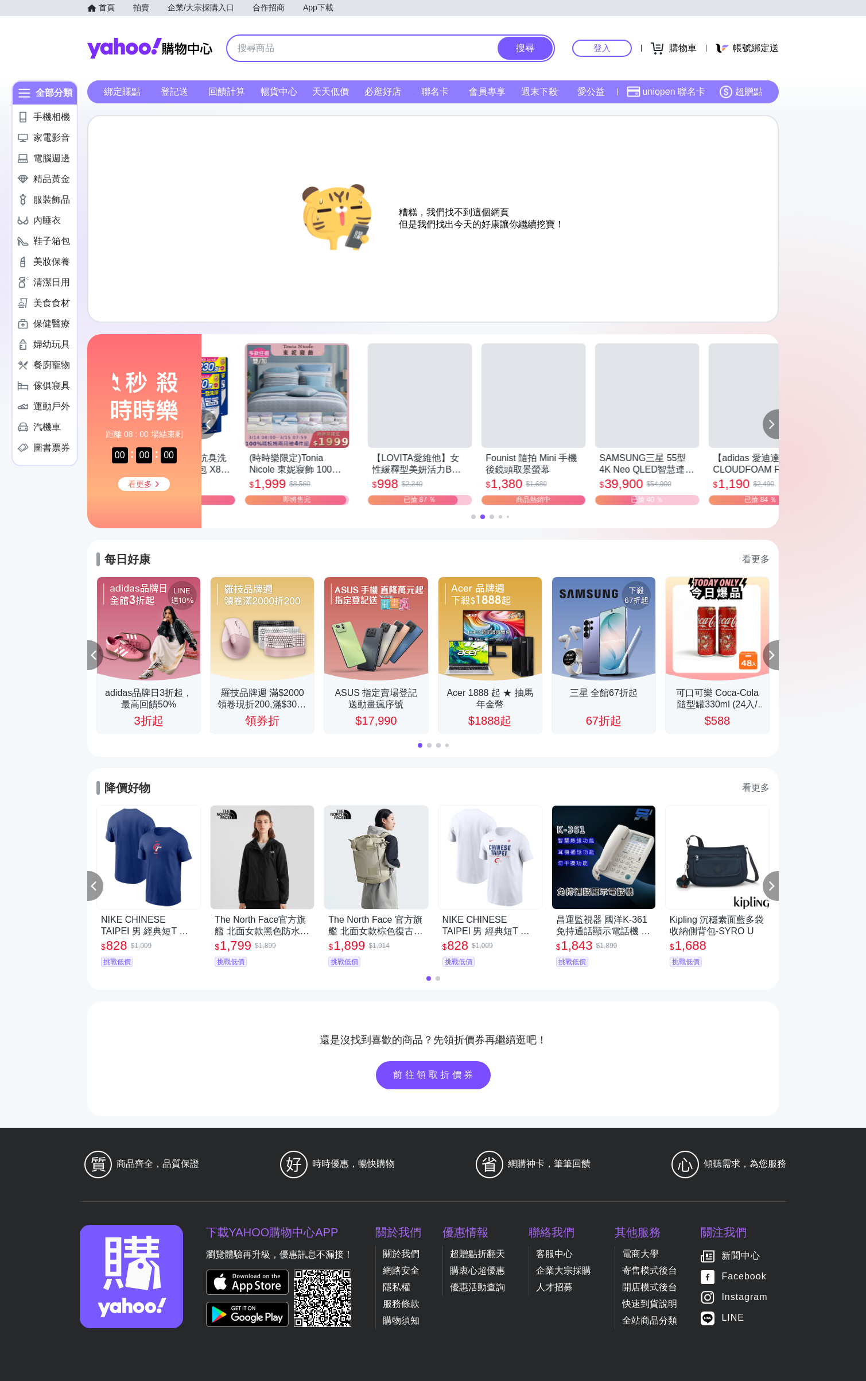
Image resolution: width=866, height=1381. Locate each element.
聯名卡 (435, 91)
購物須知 (401, 1320)
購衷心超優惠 (477, 1270)
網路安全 (401, 1270)
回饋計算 (226, 91)
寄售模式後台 (649, 1270)
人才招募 (554, 1287)
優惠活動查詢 (477, 1287)
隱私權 (396, 1287)
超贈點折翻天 (477, 1254)
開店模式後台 (649, 1287)
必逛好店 (382, 91)
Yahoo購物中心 (149, 48)
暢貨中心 (279, 91)
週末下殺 (539, 91)
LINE (732, 1318)
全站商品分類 (649, 1320)
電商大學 (640, 1254)
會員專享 (487, 91)
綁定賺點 (122, 91)
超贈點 (741, 92)
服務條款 (401, 1304)
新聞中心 (740, 1256)
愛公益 (591, 91)
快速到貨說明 (649, 1304)
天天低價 (330, 91)
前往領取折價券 (434, 1075)
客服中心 (554, 1254)
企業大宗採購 (563, 1270)
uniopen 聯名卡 (666, 92)
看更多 (756, 559)
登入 (602, 48)
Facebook (743, 1277)
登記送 (174, 91)
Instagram (744, 1297)
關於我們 (401, 1254)
